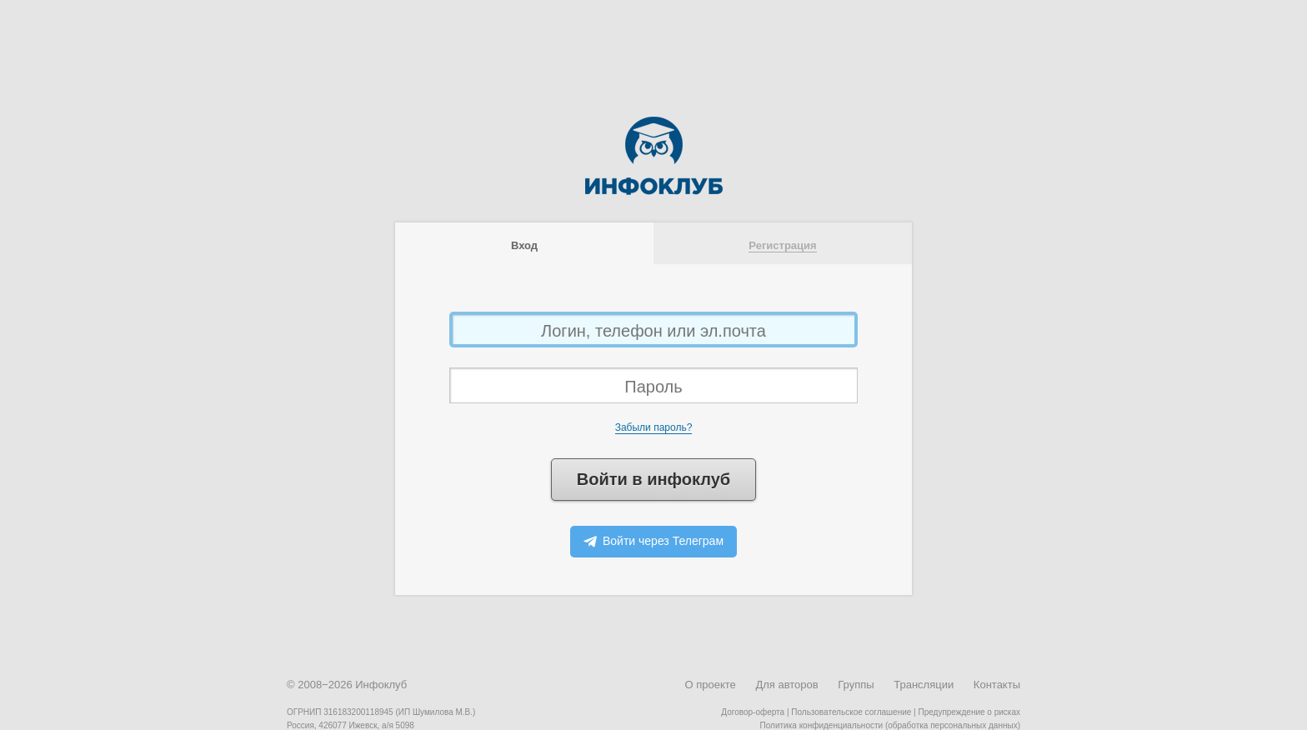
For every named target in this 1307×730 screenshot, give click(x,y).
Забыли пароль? (654, 427)
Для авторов (786, 684)
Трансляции (924, 684)
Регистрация (782, 245)
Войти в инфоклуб (653, 479)
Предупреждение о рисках (969, 712)
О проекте (709, 684)
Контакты (997, 684)
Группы (856, 684)
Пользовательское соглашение (851, 712)
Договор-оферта (752, 712)
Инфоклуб (381, 684)
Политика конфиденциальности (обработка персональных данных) (890, 725)
